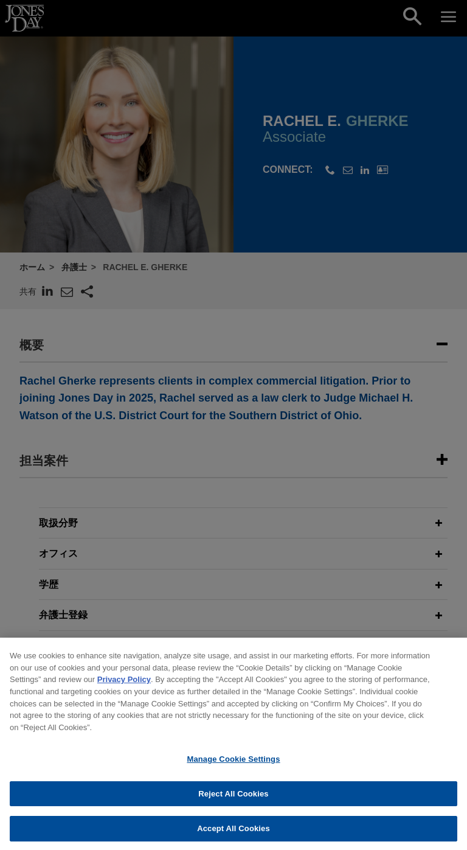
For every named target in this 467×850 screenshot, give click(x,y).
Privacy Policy (124, 684)
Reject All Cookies (233, 798)
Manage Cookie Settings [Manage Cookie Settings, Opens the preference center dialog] (233, 763)
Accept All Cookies (233, 833)
